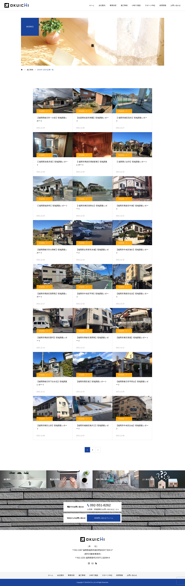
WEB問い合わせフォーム (103, 518)
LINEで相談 (136, 5)
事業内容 (113, 5)
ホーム (91, 5)
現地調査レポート (44, 111)
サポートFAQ (150, 5)
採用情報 (162, 5)
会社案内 (102, 5)
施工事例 (124, 5)
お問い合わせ (176, 5)
